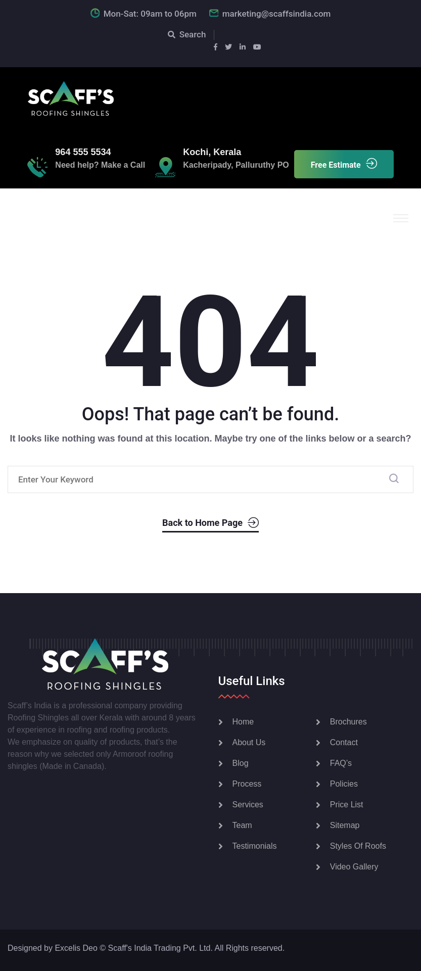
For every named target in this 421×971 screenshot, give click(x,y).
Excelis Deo (76, 948)
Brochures (348, 721)
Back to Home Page (210, 523)
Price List (346, 804)
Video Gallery (354, 866)
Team (242, 825)
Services (247, 804)
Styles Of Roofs (358, 846)
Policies (344, 784)
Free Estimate (344, 164)
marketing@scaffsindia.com (276, 14)
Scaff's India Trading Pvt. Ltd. (160, 948)
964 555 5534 (83, 152)
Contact (344, 742)
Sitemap (345, 825)
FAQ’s (341, 763)
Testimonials (254, 846)
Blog (240, 763)
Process (247, 784)
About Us (249, 742)
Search (187, 34)
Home (243, 721)
